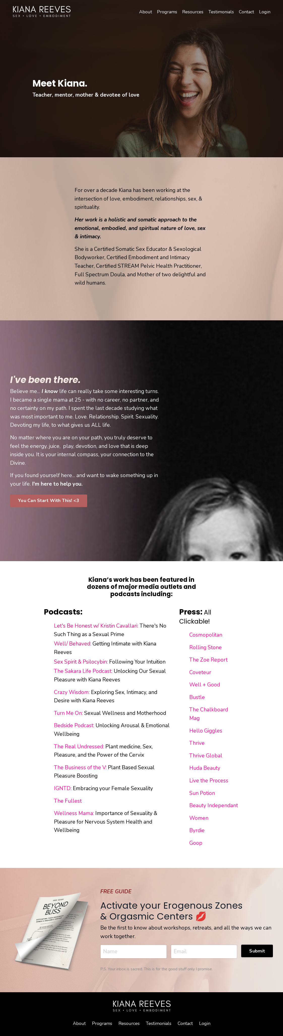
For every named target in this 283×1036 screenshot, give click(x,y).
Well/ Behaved (72, 643)
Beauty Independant (214, 805)
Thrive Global (205, 755)
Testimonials (221, 12)
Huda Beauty (205, 768)
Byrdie (197, 830)
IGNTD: (63, 788)
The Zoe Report (208, 659)
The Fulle (65, 800)
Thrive (197, 743)
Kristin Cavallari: (119, 625)
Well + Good (205, 684)
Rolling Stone (205, 647)
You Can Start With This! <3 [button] (48, 500)
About (145, 12)
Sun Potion (202, 793)
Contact (246, 12)
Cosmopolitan (206, 634)
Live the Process (208, 780)
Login (264, 12)
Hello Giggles (206, 730)
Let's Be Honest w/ (77, 625)
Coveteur (200, 672)
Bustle (197, 697)
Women (198, 818)
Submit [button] (257, 951)
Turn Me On (68, 713)
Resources (192, 12)
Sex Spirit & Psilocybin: (81, 661)
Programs (167, 12)
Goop (195, 843)
